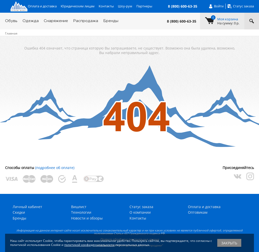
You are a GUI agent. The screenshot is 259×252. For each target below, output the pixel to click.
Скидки (19, 212)
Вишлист (79, 206)
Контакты (106, 6)
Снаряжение (56, 21)
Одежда (31, 21)
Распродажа (85, 21)
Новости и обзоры (87, 218)
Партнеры (144, 6)
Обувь (11, 21)
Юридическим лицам (78, 6)
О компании (140, 212)
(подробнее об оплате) (54, 167)
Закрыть (229, 243)
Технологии (81, 212)
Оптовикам (197, 212)
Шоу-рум (125, 6)
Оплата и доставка (42, 6)
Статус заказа (141, 206)
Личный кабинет (27, 206)
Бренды (110, 21)
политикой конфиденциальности (89, 245)
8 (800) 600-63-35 (181, 21)
